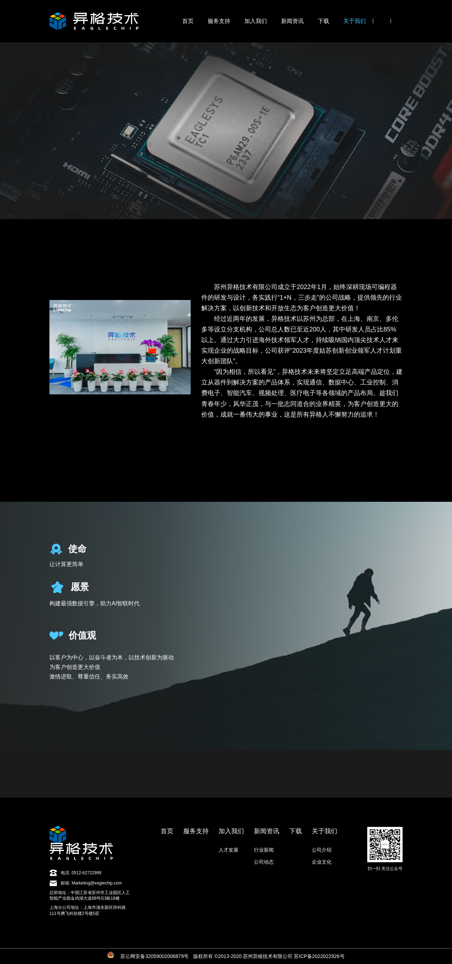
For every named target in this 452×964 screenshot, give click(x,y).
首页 (188, 21)
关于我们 (354, 21)
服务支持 (219, 21)
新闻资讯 (292, 21)
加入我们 (255, 21)
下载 (323, 21)
